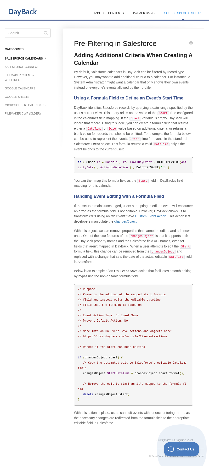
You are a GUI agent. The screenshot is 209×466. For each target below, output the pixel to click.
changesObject (125, 221)
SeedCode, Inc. (160, 456)
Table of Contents (109, 13)
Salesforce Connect (22, 67)
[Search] (28, 33)
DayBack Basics (144, 13)
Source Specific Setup (182, 15)
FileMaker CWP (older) (23, 113)
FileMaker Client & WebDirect (19, 78)
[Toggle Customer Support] (181, 449)
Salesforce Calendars (26, 58)
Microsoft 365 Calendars (25, 105)
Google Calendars (20, 88)
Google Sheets (17, 97)
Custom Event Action (150, 216)
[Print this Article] (191, 43)
